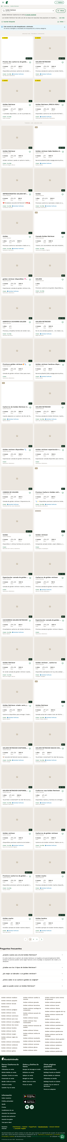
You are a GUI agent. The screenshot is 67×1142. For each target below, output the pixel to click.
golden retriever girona (30, 1047)
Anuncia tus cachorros (8, 1116)
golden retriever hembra (9, 1028)
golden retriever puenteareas (54, 1025)
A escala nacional (30, 15)
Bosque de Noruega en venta (32, 1069)
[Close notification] (64, 27)
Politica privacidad (7, 1101)
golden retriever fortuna (30, 1030)
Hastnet (24, 1127)
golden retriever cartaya (52, 1028)
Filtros (61, 11)
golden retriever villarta (52, 1008)
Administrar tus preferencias (40, 1136)
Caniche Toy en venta (8, 1087)
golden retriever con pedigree (10, 1022)
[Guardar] (30, 62)
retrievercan (5, 1006)
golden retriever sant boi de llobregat (53, 1035)
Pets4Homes (17, 1127)
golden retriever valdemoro (53, 1045)
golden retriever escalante (31, 1038)
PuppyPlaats (33, 1127)
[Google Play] (29, 1096)
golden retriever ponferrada (53, 1051)
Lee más (61, 18)
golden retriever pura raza (9, 1019)
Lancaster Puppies (20, 1128)
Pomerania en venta (8, 1078)
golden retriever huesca (30, 1018)
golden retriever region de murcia (9, 1038)
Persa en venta (27, 1084)
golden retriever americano (9, 1016)
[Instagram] (32, 1107)
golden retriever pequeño (9, 1000)
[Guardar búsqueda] (62, 1136)
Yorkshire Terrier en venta (10, 1075)
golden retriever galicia (8, 1051)
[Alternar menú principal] (3, 2)
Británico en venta (28, 1072)
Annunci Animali (54, 1127)
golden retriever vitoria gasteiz (54, 1039)
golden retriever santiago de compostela (32, 1009)
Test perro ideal (7, 1122)
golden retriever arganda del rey (55, 1011)
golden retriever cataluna (9, 1048)
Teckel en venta (7, 1084)
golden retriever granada (31, 1002)
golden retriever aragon (8, 1034)
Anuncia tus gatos (7, 1119)
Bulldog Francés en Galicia (52, 1081)
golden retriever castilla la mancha (31, 998)
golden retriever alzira (30, 1050)
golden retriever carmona (31, 1044)
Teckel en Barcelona (50, 1069)
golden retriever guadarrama (54, 1031)
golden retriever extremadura (10, 1042)
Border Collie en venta (9, 1081)
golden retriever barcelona (31, 1005)
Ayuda (3, 1104)
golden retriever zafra (52, 1019)
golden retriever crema (8, 1013)
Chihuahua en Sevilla (50, 1078)
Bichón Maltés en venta (9, 1072)
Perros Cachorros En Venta (10, 1065)
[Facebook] (27, 1107)
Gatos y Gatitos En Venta (31, 1065)
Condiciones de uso (8, 1110)
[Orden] (61, 21)
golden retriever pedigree (9, 1010)
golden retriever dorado (8, 1003)
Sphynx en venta (28, 1075)
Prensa (4, 1107)
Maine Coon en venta (29, 1081)
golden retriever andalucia (9, 1045)
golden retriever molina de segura (31, 1034)
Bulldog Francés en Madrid (52, 1072)
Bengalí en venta (28, 1078)
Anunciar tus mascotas (9, 1113)
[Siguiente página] (41, 939)
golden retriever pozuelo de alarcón (32, 1014)
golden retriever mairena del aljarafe (54, 1015)
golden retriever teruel (52, 1005)
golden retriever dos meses (9, 1025)
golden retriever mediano (9, 997)
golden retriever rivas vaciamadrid (30, 1021)
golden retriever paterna (52, 1022)
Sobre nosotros (6, 1098)
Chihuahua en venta (8, 1069)
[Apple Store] (29, 1102)
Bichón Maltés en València (52, 1075)
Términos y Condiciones (45, 1134)
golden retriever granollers (53, 1042)
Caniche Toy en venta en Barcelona (51, 1085)
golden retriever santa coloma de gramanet (54, 998)
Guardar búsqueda (8, 21)
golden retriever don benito (31, 1041)
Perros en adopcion (50, 1089)
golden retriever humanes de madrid (32, 1026)
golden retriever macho (8, 1031)
